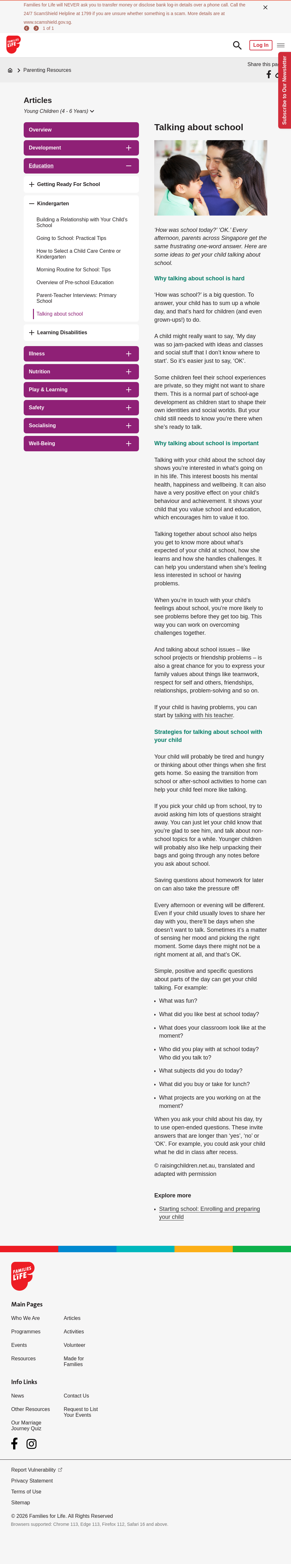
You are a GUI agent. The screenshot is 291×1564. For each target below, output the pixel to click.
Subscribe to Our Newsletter (284, 90)
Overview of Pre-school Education (75, 282)
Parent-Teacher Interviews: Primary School (76, 298)
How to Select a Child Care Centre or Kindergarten (78, 253)
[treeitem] (81, 130)
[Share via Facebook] (270, 74)
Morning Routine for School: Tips (73, 269)
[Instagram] (31, 1444)
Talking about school (59, 314)
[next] (37, 28)
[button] (58, 111)
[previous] (27, 28)
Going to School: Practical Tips (71, 238)
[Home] (10, 70)
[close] (265, 7)
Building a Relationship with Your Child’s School (81, 222)
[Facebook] (15, 1443)
